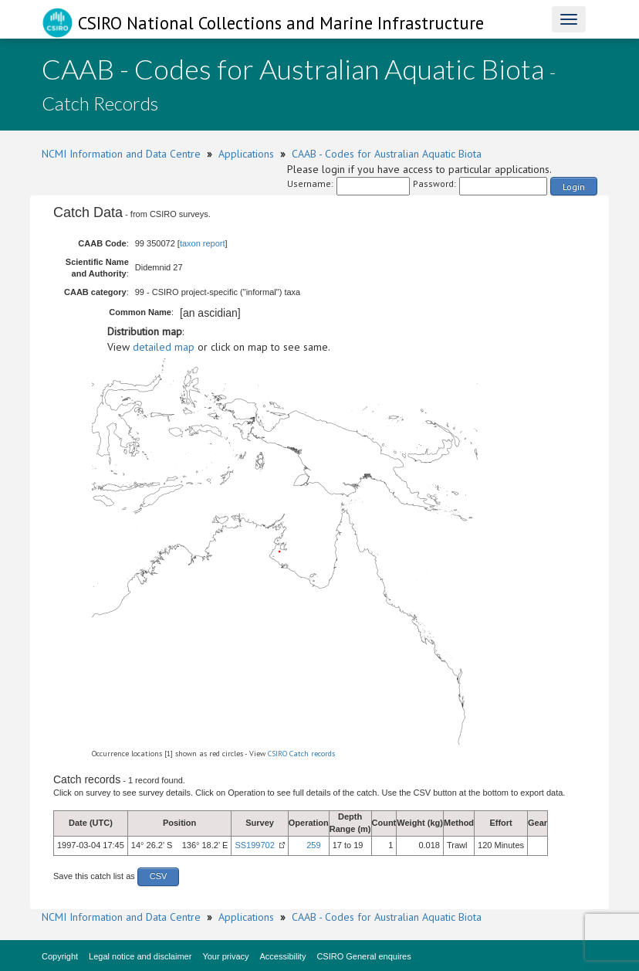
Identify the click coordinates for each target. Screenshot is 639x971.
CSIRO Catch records (301, 754)
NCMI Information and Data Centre (121, 154)
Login (574, 186)
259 (313, 845)
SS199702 (254, 845)
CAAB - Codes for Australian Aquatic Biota (387, 154)
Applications (246, 154)
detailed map (163, 347)
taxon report (202, 243)
